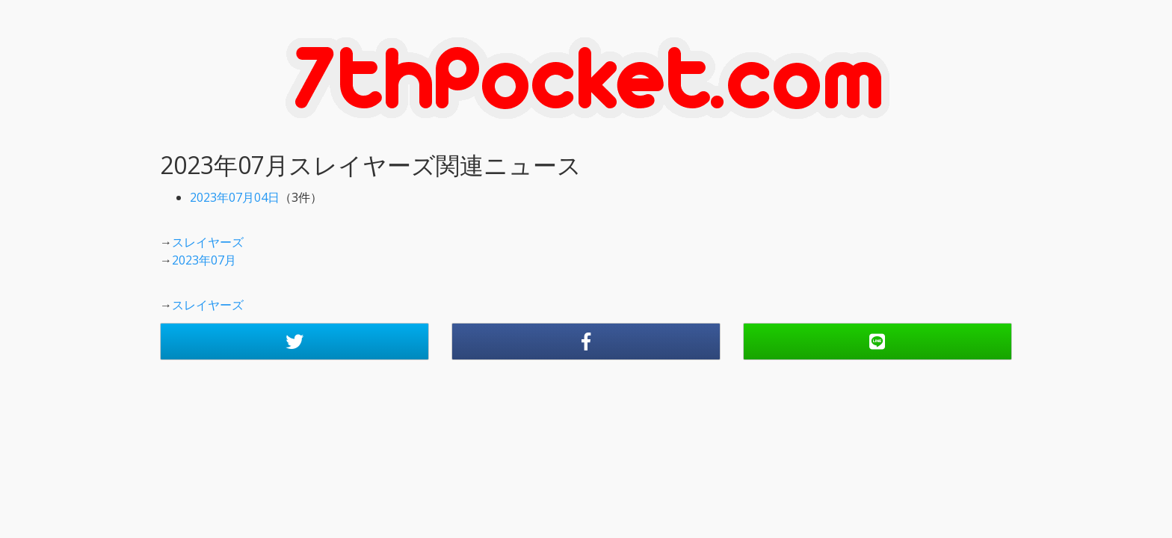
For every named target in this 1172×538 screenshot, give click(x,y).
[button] (294, 341)
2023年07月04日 (235, 197)
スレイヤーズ (208, 242)
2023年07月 (204, 260)
